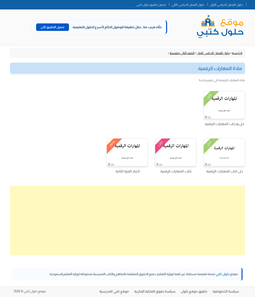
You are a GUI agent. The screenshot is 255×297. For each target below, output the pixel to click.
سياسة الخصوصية (226, 291)
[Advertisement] (127, 220)
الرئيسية (237, 53)
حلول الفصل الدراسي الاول (213, 53)
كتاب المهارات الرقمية (175, 171)
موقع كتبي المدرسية (114, 291)
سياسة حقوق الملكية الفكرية (154, 291)
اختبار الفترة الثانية (127, 171)
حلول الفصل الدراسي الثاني (188, 4)
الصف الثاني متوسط (182, 53)
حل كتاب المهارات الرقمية (224, 171)
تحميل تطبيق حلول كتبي (151, 4)
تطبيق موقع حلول (194, 291)
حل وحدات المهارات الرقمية (224, 124)
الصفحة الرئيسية (251, 3)
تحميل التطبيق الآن (52, 27)
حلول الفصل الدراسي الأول (226, 4)
